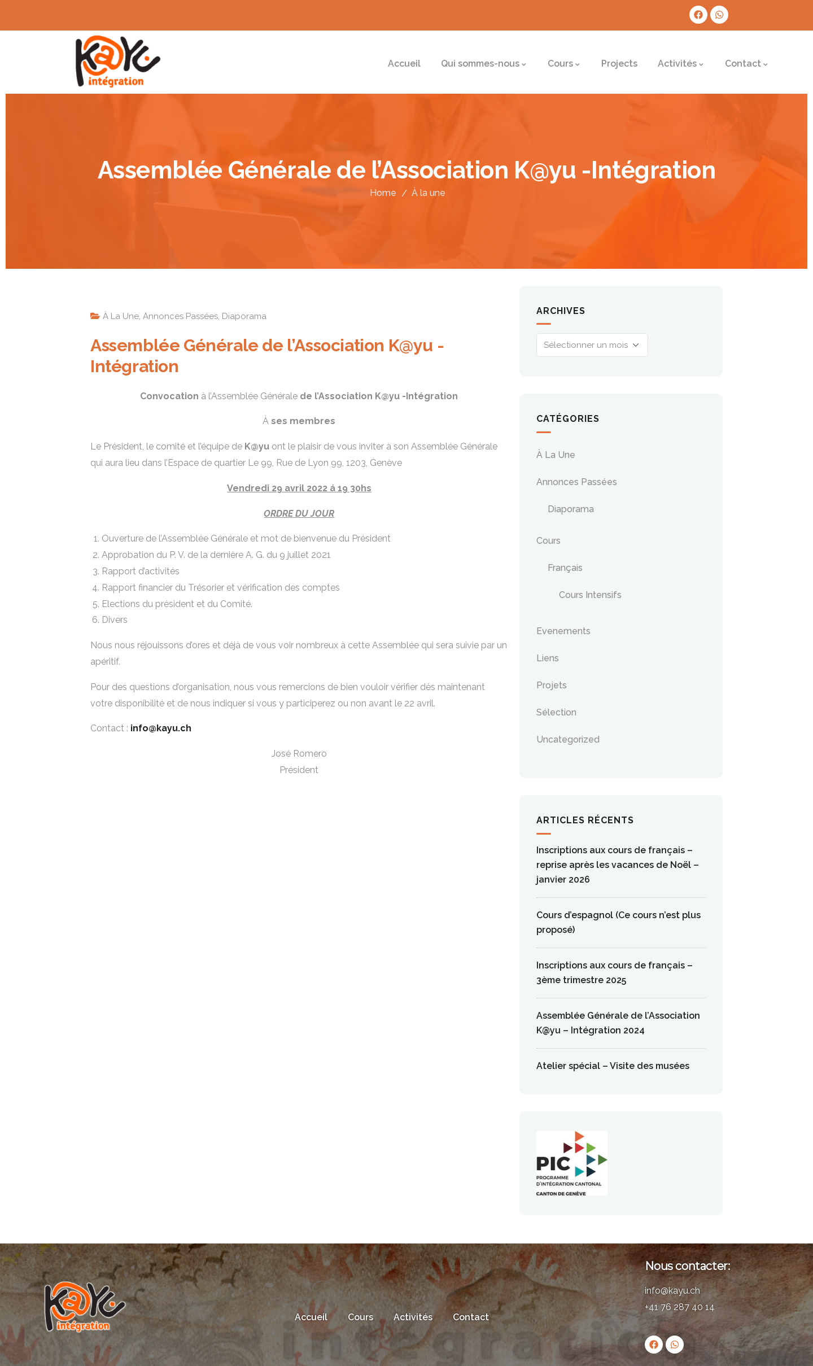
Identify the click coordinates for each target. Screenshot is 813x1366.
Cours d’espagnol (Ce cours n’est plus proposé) (618, 922)
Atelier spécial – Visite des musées (612, 1065)
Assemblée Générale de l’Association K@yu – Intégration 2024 (618, 1023)
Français (565, 567)
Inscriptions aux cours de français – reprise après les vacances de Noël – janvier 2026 (617, 865)
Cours (548, 540)
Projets (551, 685)
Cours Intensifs (590, 595)
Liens (547, 658)
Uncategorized (568, 739)
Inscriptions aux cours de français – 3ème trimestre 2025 (614, 972)
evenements (563, 631)
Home (383, 192)
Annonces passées (180, 316)
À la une (428, 192)
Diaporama (244, 316)
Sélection (556, 712)
